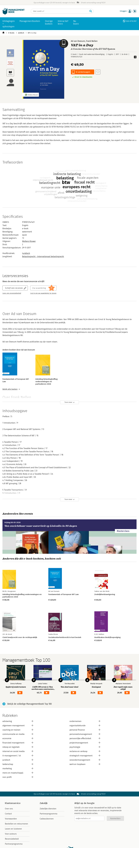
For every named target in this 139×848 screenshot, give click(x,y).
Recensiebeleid (12, 839)
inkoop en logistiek (17, 747)
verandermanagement (85, 760)
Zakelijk (44, 803)
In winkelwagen (83, 72)
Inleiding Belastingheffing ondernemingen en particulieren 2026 (46, 381)
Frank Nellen (92, 41)
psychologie (85, 747)
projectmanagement (85, 743)
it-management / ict (17, 755)
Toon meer (68, 402)
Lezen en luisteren (13, 829)
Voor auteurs (11, 834)
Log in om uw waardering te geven (43, 293)
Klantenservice (12, 803)
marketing (17, 768)
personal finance (85, 730)
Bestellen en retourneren (16, 824)
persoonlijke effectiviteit (85, 738)
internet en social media (17, 751)
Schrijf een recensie (14, 288)
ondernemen (85, 721)
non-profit (17, 777)
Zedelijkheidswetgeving (104, 594)
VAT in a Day (32, 33)
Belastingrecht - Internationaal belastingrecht (43, 256)
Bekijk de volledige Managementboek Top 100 (29, 704)
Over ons (9, 808)
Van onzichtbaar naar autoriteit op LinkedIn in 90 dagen (40, 525)
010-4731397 (131, 21)
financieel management (17, 743)
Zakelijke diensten (48, 808)
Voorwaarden (11, 819)
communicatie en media (17, 734)
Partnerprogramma (14, 844)
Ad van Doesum (78, 41)
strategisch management (85, 755)
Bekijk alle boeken (9, 389)
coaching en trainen (17, 730)
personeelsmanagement (85, 734)
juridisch (17, 760)
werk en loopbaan (85, 764)
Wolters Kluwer (29, 241)
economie (17, 738)
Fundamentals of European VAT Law (63, 594)
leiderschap (17, 764)
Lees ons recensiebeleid (11, 293)
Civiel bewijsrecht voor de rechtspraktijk (19, 637)
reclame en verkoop (85, 751)
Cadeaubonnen (47, 819)
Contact (8, 814)
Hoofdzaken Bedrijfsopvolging (107, 637)
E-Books (11, 33)
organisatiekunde (85, 725)
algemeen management (17, 725)
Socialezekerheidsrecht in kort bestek (64, 637)
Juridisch (21, 33)
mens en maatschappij (17, 773)
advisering (17, 721)
